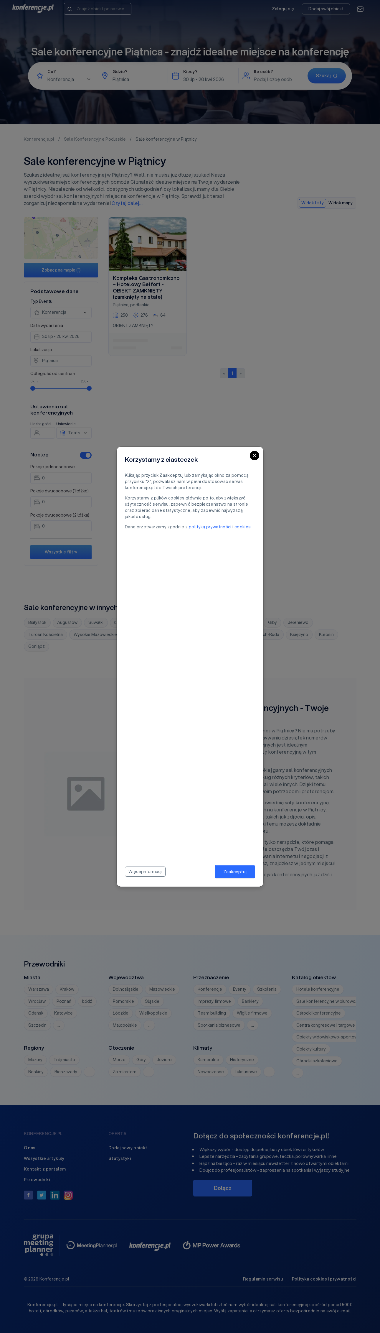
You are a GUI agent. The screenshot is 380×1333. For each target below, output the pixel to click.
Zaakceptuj (235, 871)
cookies (242, 527)
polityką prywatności (210, 527)
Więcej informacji (145, 872)
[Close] (254, 455)
